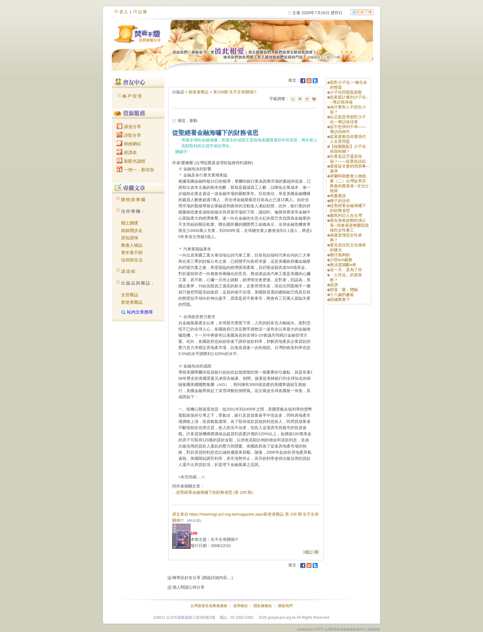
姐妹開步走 (132, 230)
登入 (123, 12)
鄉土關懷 (129, 223)
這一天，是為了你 (346, 269)
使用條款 (240, 606)
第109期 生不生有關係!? (234, 92)
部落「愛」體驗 (344, 289)
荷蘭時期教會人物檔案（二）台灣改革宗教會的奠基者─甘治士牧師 (349, 183)
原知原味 (129, 237)
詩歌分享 (128, 135)
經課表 (126, 152)
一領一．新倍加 (135, 169)
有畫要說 (338, 195)
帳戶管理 (132, 96)
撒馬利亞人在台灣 (346, 215)
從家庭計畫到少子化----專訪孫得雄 (349, 99)
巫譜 (334, 284)
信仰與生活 (132, 259)
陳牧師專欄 (133, 199)
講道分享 (128, 126)
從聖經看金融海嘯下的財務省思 (348, 208)
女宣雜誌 (129, 294)
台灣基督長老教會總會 (208, 606)
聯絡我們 (285, 606)
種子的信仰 (340, 200)
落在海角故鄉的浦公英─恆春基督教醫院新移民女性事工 (349, 225)
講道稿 (128, 271)
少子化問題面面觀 (346, 92)
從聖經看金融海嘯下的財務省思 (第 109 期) (214, 492)
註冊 (143, 12)
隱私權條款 (263, 606)
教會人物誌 (132, 245)
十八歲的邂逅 (342, 294)
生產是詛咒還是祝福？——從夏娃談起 (348, 159)
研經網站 (128, 143)
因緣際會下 (340, 299)
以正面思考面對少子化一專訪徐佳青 (348, 119)
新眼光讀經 (130, 161)
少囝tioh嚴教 (341, 259)
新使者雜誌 (132, 302)
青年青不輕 (132, 252)
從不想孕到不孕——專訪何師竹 (348, 129)
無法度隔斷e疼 (343, 264)
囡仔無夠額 (340, 255)
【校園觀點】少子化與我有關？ (348, 149)
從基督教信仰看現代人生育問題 (348, 139)
